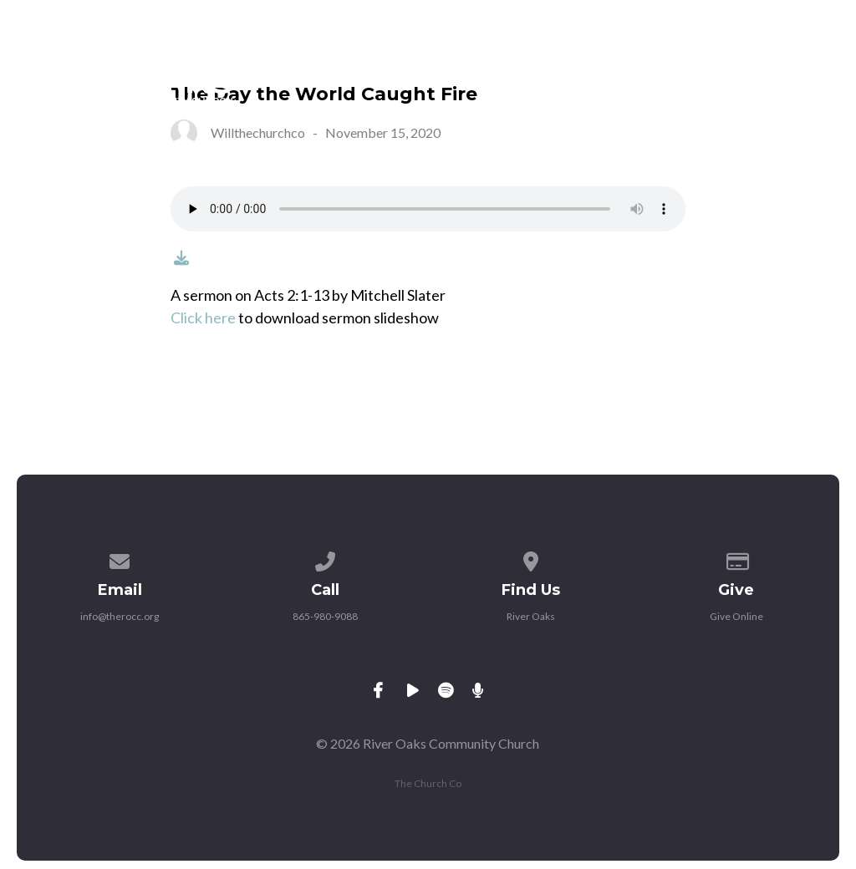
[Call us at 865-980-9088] (325, 558)
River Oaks (531, 616)
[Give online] (736, 558)
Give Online (736, 616)
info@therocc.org (119, 616)
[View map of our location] (531, 558)
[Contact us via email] (120, 558)
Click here (203, 317)
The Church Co (428, 783)
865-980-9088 (325, 616)
